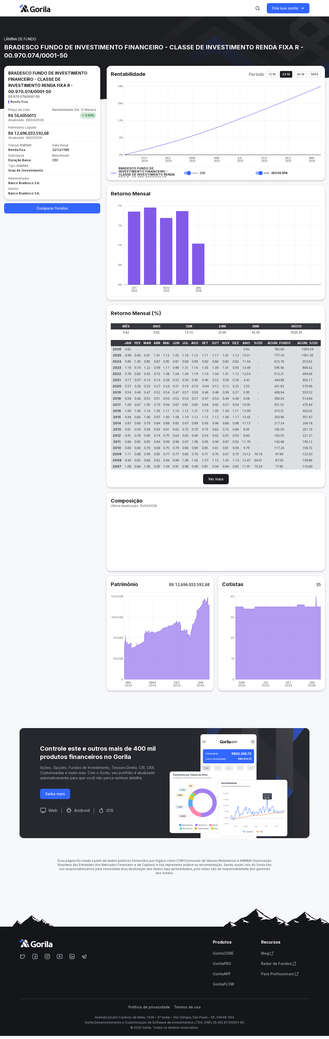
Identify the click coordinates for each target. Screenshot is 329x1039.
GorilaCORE (223, 953)
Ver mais (216, 479)
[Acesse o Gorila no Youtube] (60, 956)
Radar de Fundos (278, 964)
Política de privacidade (149, 1007)
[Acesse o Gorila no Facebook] (35, 956)
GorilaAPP (222, 974)
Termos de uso (187, 1007)
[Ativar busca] (257, 8)
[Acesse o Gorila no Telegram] (84, 956)
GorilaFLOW (223, 984)
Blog (267, 953)
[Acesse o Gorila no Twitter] (23, 956)
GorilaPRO (222, 964)
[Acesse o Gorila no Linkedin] (72, 956)
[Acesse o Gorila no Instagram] (47, 956)
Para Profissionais (280, 974)
